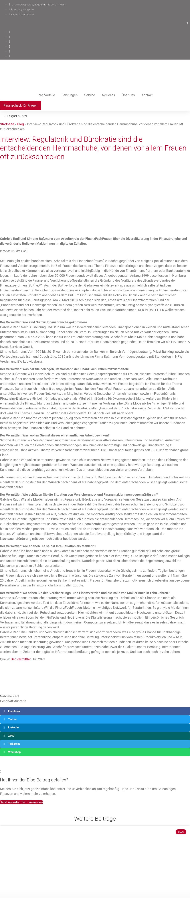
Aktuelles (108, 95)
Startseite (7, 124)
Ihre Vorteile (46, 95)
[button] (187, 23)
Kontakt (147, 95)
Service (89, 95)
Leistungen (70, 95)
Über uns (128, 95)
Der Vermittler (21, 659)
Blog (20, 124)
